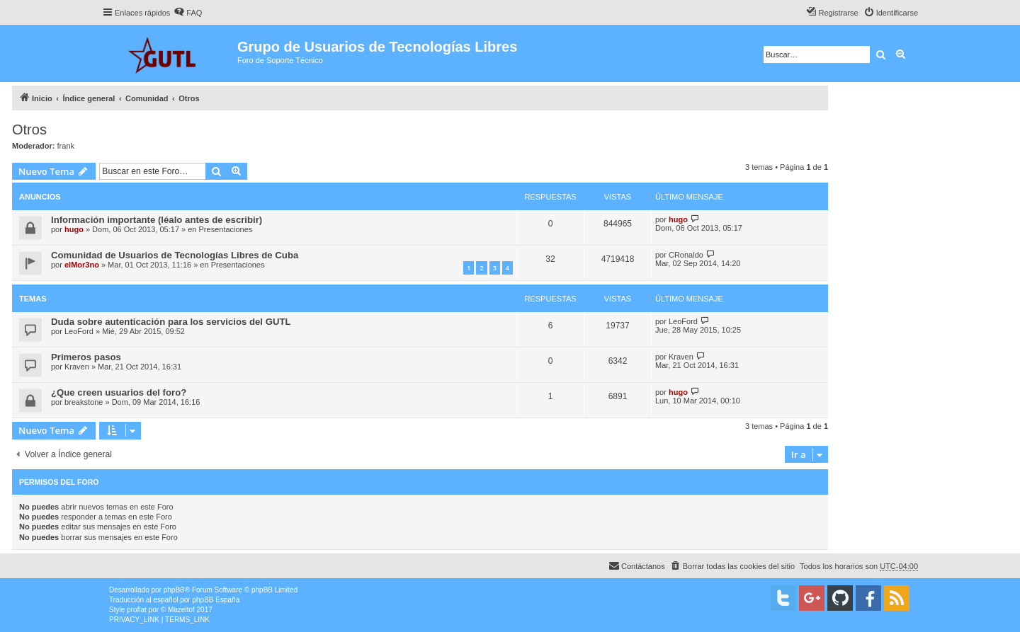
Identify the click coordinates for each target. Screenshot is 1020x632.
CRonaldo (686, 255)
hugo (74, 229)
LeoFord (79, 331)
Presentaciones (226, 229)
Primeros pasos (86, 357)
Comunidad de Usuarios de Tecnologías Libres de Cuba (174, 255)
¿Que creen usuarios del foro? (118, 392)
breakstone (83, 402)
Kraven (76, 366)
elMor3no (81, 264)
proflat (137, 610)
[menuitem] (188, 12)
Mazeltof (181, 610)
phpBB (174, 590)
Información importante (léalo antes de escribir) (156, 219)
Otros (29, 129)
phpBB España (215, 600)
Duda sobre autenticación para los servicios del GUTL (171, 321)
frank (65, 146)
